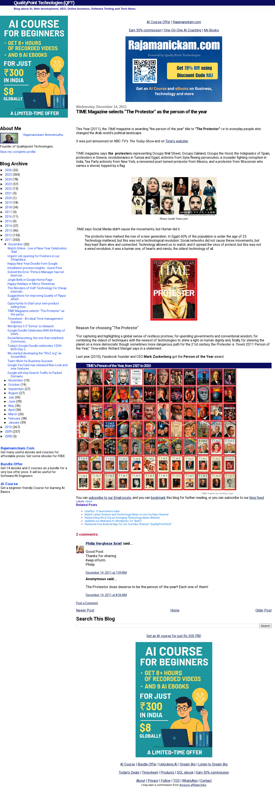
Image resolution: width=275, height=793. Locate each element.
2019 (9, 202)
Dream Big (188, 764)
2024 (9, 179)
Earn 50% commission (145, 30)
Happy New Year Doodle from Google (33, 263)
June (12, 401)
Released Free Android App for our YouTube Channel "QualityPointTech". (128, 524)
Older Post (263, 610)
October (14, 384)
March (13, 414)
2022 (9, 189)
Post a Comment (87, 603)
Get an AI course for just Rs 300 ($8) (174, 636)
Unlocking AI (168, 764)
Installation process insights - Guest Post (35, 268)
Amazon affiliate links (192, 785)
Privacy (153, 781)
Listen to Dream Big (213, 764)
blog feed (256, 498)
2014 (9, 226)
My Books (211, 30)
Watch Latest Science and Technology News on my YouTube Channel (126, 514)
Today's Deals (129, 772)
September (16, 389)
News (89, 501)
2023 (9, 184)
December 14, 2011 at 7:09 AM (106, 572)
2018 (9, 207)
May (11, 405)
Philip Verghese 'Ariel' (104, 543)
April (11, 410)
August (13, 393)
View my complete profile (18, 152)
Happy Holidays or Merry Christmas (31, 284)
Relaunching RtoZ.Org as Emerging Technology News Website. (122, 517)
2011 (9, 240)
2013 (9, 230)
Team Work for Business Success (30, 361)
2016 (9, 216)
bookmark (158, 498)
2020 (9, 198)
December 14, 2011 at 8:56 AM (106, 595)
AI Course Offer (158, 22)
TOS (176, 781)
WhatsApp (190, 781)
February (14, 418)
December (16, 244)
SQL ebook (185, 772)
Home (174, 610)
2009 (9, 431)
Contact (206, 781)
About (140, 781)
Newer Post (85, 610)
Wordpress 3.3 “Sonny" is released (30, 326)
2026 (9, 170)
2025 (9, 175)
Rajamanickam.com (187, 22)
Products (167, 772)
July (11, 397)
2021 (9, 193)
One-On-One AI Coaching (182, 30)
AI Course (127, 764)
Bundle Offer (147, 764)
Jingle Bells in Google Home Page (30, 279)
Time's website (176, 141)
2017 (9, 212)
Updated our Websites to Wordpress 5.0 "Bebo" (113, 521)
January (14, 422)
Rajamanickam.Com (17, 448)
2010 (9, 427)
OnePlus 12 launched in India (102, 511)
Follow (166, 781)
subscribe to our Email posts (110, 498)
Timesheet (150, 772)
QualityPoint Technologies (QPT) (44, 2)
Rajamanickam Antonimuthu (43, 135)
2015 (9, 221)
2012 (9, 235)
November (16, 380)
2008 (9, 436)
